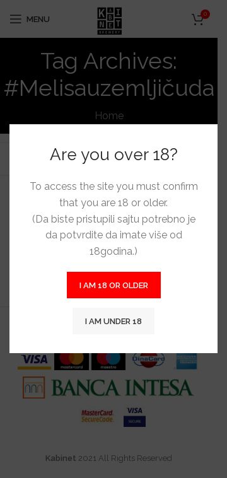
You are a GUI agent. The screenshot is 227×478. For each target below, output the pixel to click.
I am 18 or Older (113, 285)
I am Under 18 (113, 321)
